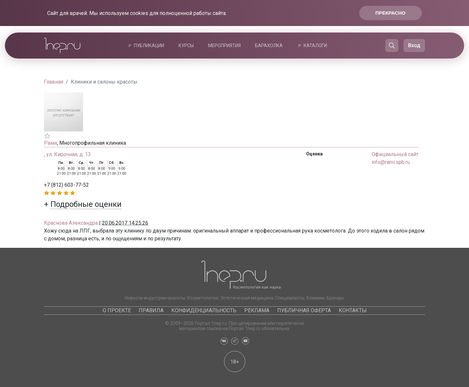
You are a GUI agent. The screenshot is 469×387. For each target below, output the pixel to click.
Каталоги (315, 45)
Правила (151, 310)
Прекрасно (390, 13)
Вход (414, 45)
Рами (50, 143)
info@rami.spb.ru (391, 162)
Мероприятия (224, 45)
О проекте (117, 310)
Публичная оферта (304, 310)
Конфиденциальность (203, 310)
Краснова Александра (71, 223)
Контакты (353, 310)
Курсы (186, 45)
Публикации (149, 45)
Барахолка (269, 45)
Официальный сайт (395, 154)
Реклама (256, 310)
